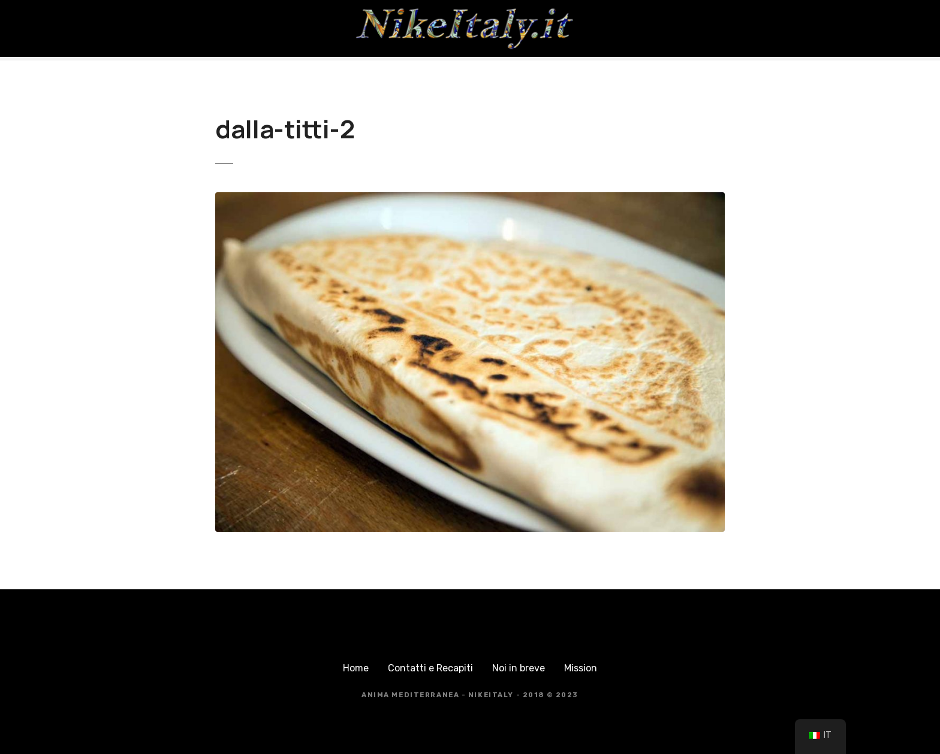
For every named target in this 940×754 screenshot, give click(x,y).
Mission (580, 668)
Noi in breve (518, 668)
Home (356, 668)
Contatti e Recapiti (430, 668)
